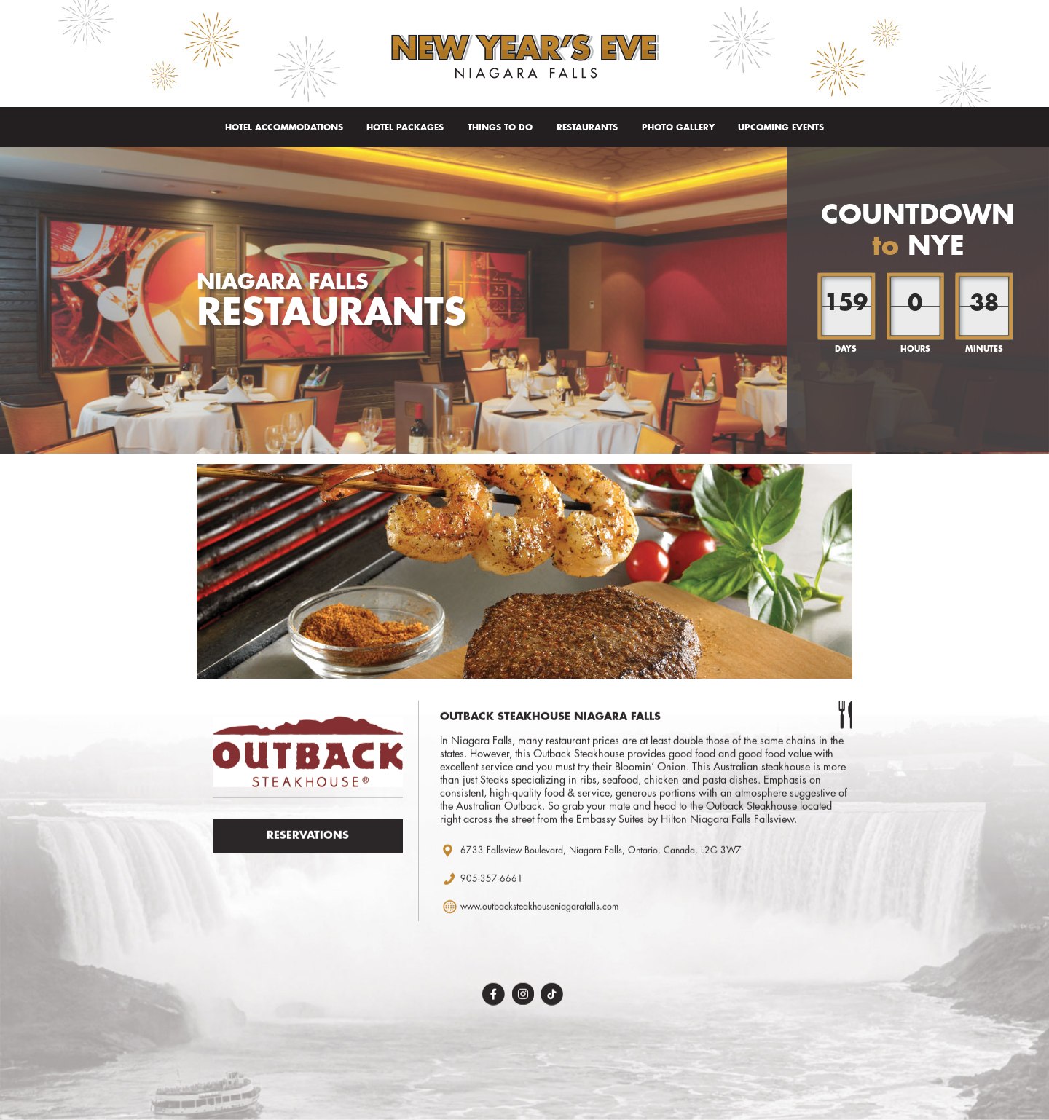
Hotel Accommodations (284, 127)
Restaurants (587, 127)
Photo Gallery (678, 127)
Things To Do (500, 127)
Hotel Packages (405, 127)
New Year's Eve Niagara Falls (524, 56)
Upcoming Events (781, 127)
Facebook (493, 998)
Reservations (308, 840)
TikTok (552, 998)
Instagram (522, 998)
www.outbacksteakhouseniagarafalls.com (539, 911)
